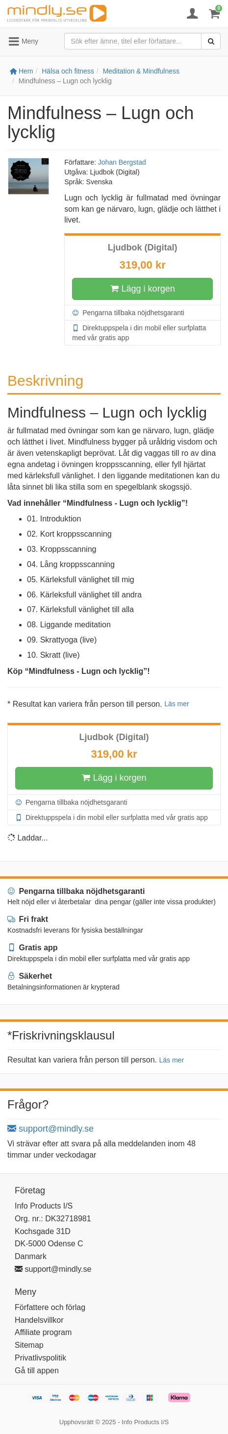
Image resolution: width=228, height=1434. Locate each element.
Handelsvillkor (39, 1320)
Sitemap (29, 1345)
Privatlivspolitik (40, 1358)
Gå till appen (37, 1370)
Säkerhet (29, 976)
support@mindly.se (50, 1129)
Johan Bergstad (122, 162)
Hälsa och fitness (68, 71)
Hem (21, 71)
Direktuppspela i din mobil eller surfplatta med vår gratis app (139, 332)
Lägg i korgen (142, 289)
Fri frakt (27, 919)
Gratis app (32, 947)
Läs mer (176, 704)
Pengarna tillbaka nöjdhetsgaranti (128, 313)
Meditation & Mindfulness (141, 71)
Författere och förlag (50, 1307)
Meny (23, 41)
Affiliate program (43, 1332)
